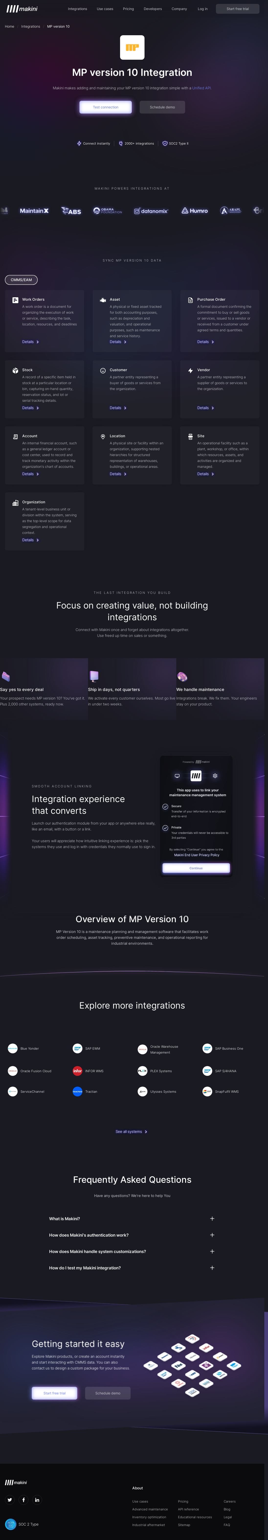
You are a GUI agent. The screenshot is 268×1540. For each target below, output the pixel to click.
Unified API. (202, 88)
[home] (22, 9)
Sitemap (184, 1525)
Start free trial (238, 9)
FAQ (227, 1525)
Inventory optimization (149, 1517)
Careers (230, 1501)
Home (9, 26)
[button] (77, 8)
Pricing (128, 9)
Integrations (77, 9)
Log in (203, 9)
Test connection (105, 107)
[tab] (21, 280)
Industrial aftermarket (148, 1525)
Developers (153, 9)
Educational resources (195, 1517)
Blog (227, 1509)
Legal (228, 1517)
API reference (188, 1509)
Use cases (105, 9)
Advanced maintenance (150, 1509)
